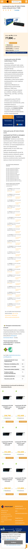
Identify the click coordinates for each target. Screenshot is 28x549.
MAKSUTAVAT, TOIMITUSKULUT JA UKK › (20, 509)
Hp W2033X (9, 306)
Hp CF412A (9, 225)
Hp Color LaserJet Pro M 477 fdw (12, 177)
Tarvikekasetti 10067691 (18, 255)
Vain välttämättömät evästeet (13, 545)
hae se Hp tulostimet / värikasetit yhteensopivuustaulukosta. (12, 315)
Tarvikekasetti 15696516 (18, 307)
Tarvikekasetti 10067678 (18, 232)
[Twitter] (20, 124)
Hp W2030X (9, 271)
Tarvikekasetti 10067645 (18, 209)
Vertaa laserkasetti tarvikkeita (16, 52)
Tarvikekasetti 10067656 (18, 215)
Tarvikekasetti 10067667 (18, 226)
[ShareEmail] (17, 124)
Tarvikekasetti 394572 (18, 290)
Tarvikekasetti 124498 (18, 203)
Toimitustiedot (8, 120)
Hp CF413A (9, 243)
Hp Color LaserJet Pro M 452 (11, 173)
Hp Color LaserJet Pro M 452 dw (12, 170)
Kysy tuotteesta (8, 124)
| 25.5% (13, 35)
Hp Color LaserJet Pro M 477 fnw (12, 178)
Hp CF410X (9, 197)
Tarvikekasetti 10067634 (18, 197)
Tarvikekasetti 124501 (18, 261)
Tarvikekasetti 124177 (18, 220)
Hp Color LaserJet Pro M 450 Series (13, 168)
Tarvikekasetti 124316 (18, 249)
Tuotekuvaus (19, 117)
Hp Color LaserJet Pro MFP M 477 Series (14, 180)
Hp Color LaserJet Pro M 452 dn (12, 169)
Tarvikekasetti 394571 (18, 301)
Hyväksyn (13, 542)
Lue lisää (16, 50)
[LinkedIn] (18, 124)
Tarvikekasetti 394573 (18, 267)
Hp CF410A (9, 191)
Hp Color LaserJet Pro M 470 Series (13, 174)
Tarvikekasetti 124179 (18, 238)
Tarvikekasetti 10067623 (18, 192)
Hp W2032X (9, 294)
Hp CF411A (9, 208)
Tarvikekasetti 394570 (18, 278)
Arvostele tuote (20, 120)
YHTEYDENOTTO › (20, 523)
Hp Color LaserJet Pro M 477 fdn (12, 175)
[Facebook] (21, 124)
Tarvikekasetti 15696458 (18, 284)
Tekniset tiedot (8, 117)
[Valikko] (26, 2)
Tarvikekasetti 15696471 (18, 272)
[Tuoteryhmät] (2, 2)
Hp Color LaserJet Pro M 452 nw (12, 172)
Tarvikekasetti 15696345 (18, 295)
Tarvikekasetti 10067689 (18, 243)
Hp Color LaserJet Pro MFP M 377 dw (13, 179)
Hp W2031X (9, 283)
